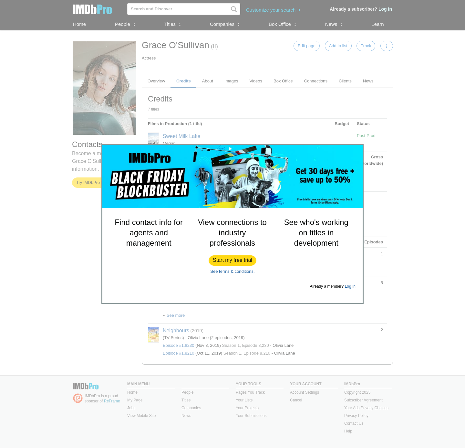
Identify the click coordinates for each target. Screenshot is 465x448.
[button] (232, 260)
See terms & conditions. (232, 271)
